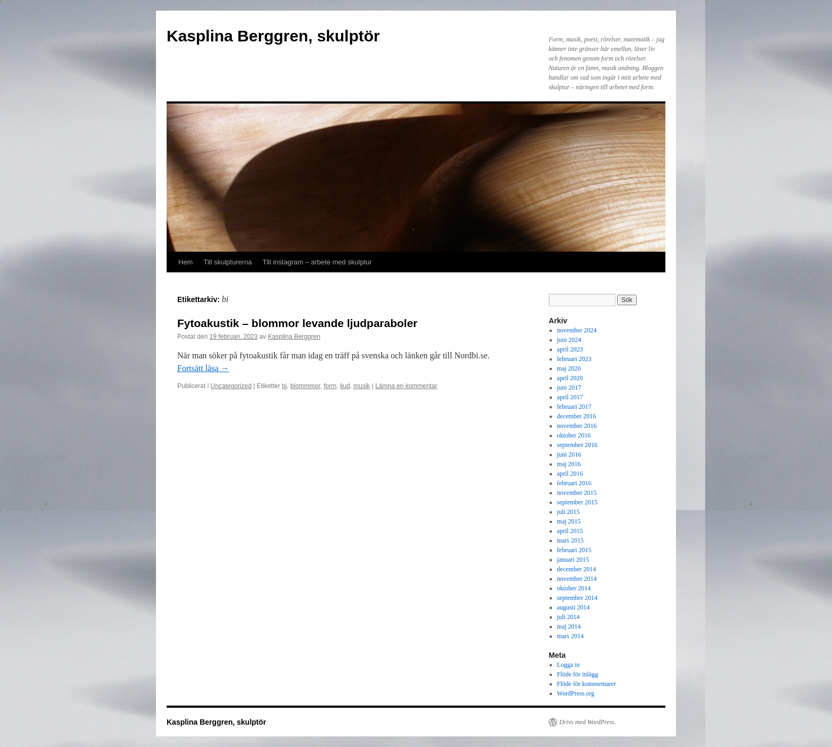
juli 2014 (568, 617)
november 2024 (577, 330)
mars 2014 (570, 636)
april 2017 (570, 397)
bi (284, 386)
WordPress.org (575, 693)
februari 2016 (574, 483)
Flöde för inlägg (577, 674)
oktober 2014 (574, 588)
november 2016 (577, 426)
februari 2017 (574, 406)
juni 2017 (569, 387)
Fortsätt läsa (203, 368)
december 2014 (576, 569)
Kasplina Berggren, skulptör (273, 36)
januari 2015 (573, 559)
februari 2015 (574, 550)
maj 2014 (569, 626)
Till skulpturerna (227, 262)
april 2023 (570, 349)
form (330, 386)
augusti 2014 (573, 607)
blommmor (305, 386)
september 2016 (577, 445)
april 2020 (570, 378)
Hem (185, 262)
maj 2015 (569, 521)
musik (361, 386)
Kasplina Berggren (294, 336)
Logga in (568, 664)
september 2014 (577, 598)
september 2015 (577, 502)
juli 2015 (568, 512)
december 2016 (576, 416)
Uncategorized (231, 386)
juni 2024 (569, 340)
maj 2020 (569, 368)
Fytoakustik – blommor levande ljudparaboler (297, 323)
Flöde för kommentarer (586, 684)
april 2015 (570, 531)
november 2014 (577, 578)
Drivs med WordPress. (587, 722)
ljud (345, 386)
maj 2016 (569, 464)
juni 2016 (569, 454)
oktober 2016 (574, 435)
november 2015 (577, 492)
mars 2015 (570, 540)
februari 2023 (574, 359)
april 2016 (570, 473)
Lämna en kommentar (406, 386)
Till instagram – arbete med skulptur (317, 262)
